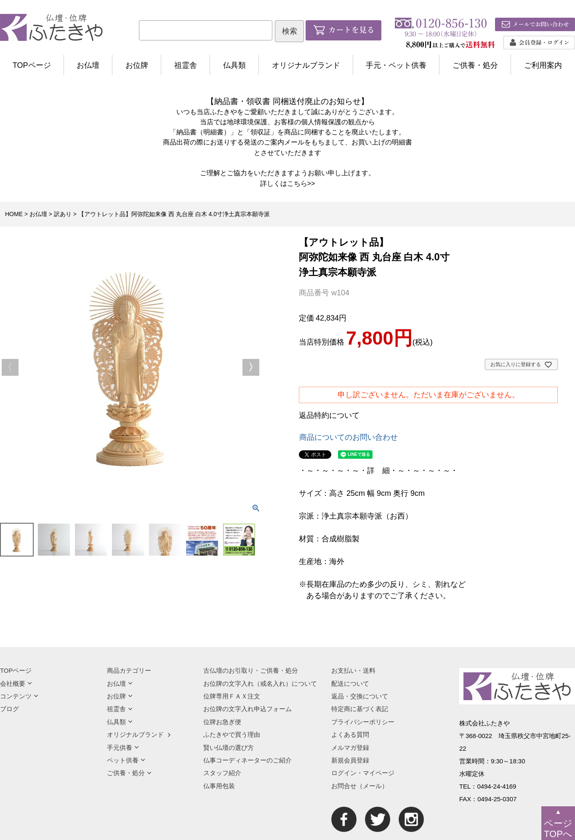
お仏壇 (88, 65)
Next (250, 367)
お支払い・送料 (353, 670)
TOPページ (32, 65)
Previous (10, 367)
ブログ (9, 708)
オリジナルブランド (306, 65)
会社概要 (16, 683)
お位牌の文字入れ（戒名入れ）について (260, 683)
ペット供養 (126, 760)
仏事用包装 (219, 785)
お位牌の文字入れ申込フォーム (247, 708)
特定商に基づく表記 (359, 708)
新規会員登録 (350, 760)
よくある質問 (350, 734)
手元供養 (123, 747)
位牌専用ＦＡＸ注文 (231, 696)
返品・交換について (359, 696)
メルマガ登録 (350, 747)
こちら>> (301, 183)
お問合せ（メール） (359, 785)
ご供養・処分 (475, 65)
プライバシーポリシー (362, 721)
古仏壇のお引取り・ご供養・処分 (250, 670)
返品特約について (329, 415)
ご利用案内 (543, 65)
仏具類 (234, 65)
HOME (14, 214)
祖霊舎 (185, 65)
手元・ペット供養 (396, 65)
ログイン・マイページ (362, 772)
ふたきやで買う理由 (231, 734)
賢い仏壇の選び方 (228, 747)
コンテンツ (19, 696)
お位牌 (136, 65)
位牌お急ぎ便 (222, 721)
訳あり (63, 214)
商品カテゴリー (129, 670)
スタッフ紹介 (222, 772)
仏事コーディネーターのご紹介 (247, 760)
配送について (350, 683)
